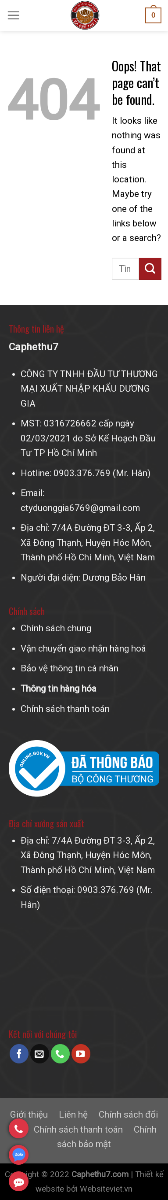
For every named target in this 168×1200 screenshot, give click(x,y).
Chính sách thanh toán (65, 709)
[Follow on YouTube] (80, 1053)
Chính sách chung (56, 628)
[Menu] (14, 15)
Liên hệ (73, 1114)
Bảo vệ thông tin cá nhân (69, 668)
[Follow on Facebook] (19, 1053)
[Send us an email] (39, 1053)
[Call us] (60, 1053)
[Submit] (150, 269)
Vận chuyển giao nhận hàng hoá (83, 648)
